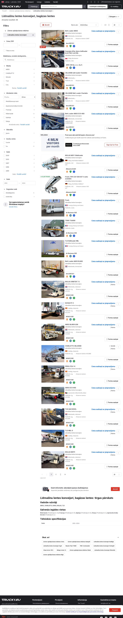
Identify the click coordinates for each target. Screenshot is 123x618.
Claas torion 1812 (48, 550)
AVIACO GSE (70, 295)
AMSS (42, 505)
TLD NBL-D (69, 431)
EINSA (54, 505)
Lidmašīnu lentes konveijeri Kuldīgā (104, 541)
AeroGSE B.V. (70, 43)
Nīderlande (43, 513)
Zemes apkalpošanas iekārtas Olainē (80, 550)
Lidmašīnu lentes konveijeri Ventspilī (104, 546)
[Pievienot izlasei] (118, 31)
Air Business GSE (71, 212)
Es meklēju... (115, 6)
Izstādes (47, 2)
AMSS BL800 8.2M (71, 324)
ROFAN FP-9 (69, 303)
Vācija (94, 513)
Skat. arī (45, 537)
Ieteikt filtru (13, 207)
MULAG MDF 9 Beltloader (74, 155)
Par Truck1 (81, 603)
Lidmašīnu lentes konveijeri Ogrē (52, 546)
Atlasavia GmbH (71, 169)
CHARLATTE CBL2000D (73, 346)
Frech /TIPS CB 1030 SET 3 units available (76, 178)
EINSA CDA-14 (70, 366)
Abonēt (115, 489)
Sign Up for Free (112, 145)
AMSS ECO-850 (70, 388)
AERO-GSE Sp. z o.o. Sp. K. (74, 65)
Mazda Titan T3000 (71, 546)
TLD (63, 505)
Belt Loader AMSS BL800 (74, 261)
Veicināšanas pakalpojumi (41, 603)
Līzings (39, 2)
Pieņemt (115, 610)
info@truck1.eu (105, 603)
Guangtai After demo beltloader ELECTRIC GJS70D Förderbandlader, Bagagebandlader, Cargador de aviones (76, 52)
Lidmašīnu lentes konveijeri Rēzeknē (104, 550)
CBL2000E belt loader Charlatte (76, 73)
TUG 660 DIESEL (71, 409)
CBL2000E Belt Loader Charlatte (76, 93)
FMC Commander (85, 546)
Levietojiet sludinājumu (97, 6)
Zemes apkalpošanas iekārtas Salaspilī (79, 541)
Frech (67, 200)
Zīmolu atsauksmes (61, 603)
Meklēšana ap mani (12, 101)
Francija (62, 513)
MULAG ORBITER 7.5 (72, 282)
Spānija (78, 513)
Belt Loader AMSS (71, 31)
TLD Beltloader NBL (72, 241)
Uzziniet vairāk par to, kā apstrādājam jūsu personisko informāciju (84, 612)
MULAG (59, 505)
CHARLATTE (48, 505)
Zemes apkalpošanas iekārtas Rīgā (53, 554)
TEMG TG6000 (70, 220)
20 (114, 25)
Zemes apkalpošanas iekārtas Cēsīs (53, 541)
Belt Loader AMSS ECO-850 (74, 114)
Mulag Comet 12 (61, 550)
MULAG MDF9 (70, 452)
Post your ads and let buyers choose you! (79, 135)
